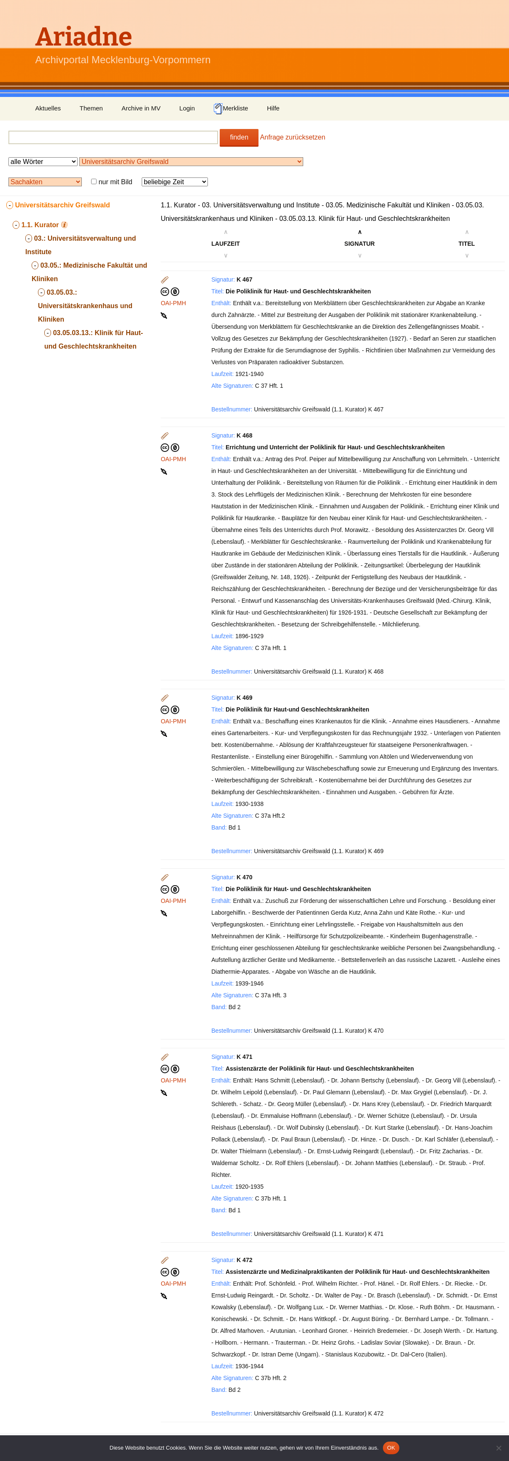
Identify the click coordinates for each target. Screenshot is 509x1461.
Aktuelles (48, 108)
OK (391, 1448)
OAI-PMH (173, 303)
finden (239, 137)
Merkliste (230, 108)
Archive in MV (141, 108)
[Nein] (498, 1448)
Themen (91, 108)
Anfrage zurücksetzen (293, 137)
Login (187, 108)
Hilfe (273, 108)
